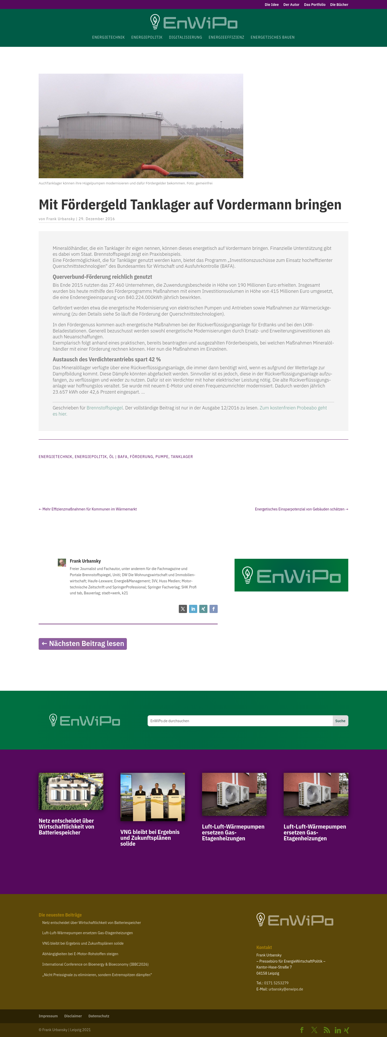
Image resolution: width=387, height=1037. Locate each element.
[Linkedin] (338, 1030)
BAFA (122, 456)
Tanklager (182, 456)
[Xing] (346, 1030)
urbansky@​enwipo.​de (286, 989)
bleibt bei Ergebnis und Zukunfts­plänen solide (150, 837)
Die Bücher (339, 5)
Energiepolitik (91, 456)
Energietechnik (55, 456)
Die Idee (272, 5)
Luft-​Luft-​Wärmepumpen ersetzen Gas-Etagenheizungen (233, 832)
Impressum (48, 1016)
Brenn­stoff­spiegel (104, 408)
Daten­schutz (99, 1016)
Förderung (141, 456)
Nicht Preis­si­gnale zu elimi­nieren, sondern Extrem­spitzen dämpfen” (97, 975)
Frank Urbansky (60, 219)
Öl (111, 456)
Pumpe (162, 456)
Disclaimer (73, 1016)
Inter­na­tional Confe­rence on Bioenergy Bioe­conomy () (95, 964)
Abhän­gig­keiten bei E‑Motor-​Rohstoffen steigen (80, 954)
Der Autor (291, 5)
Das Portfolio (315, 5)
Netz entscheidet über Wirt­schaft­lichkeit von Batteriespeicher (66, 826)
